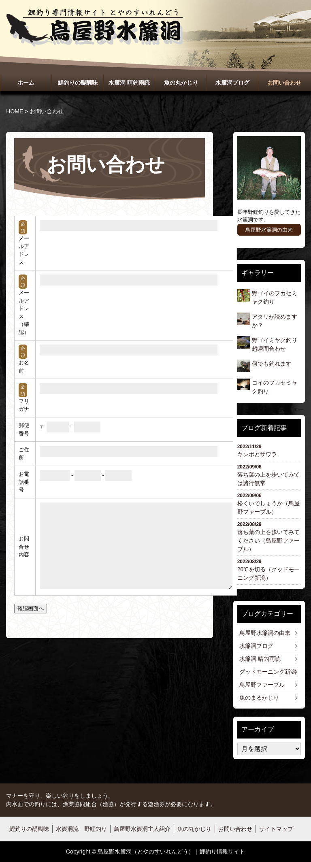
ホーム (25, 82)
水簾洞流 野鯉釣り (81, 829)
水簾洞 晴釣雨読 (129, 82)
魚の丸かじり (181, 82)
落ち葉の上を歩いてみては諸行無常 (269, 474)
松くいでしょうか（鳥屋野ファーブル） (269, 503)
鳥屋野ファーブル (262, 684)
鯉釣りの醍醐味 (78, 82)
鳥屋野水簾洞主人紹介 (142, 829)
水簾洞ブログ (232, 82)
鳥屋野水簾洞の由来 (269, 230)
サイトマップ (276, 829)
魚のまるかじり (259, 697)
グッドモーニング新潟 (267, 671)
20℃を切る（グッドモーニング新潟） (269, 569)
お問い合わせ (284, 82)
